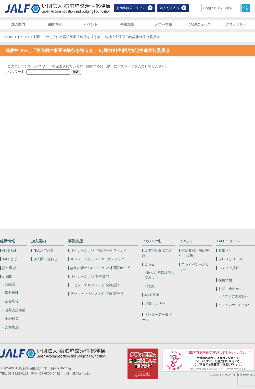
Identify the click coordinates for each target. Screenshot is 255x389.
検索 (246, 8)
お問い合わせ (228, 289)
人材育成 (12, 327)
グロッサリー (236, 24)
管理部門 (89, 276)
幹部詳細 (9, 250)
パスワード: (38, 72)
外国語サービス (101, 268)
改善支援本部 (15, 310)
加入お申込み (169, 8)
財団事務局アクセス (130, 8)
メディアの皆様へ (235, 296)
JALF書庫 (151, 295)
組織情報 (54, 24)
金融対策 (12, 319)
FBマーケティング (97, 259)
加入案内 (18, 24)
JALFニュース (200, 24)
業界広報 (12, 301)
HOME (10, 37)
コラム (149, 264)
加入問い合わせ (45, 259)
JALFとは (9, 259)
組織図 (7, 276)
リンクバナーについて (235, 305)
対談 (150, 286)
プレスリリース (230, 259)
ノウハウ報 (163, 24)
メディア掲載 (228, 268)
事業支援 (127, 24)
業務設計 (94, 285)
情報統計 (12, 293)
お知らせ (225, 250)
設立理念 (9, 268)
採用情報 (225, 280)
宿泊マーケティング (98, 250)
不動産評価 (96, 294)
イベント (91, 24)
